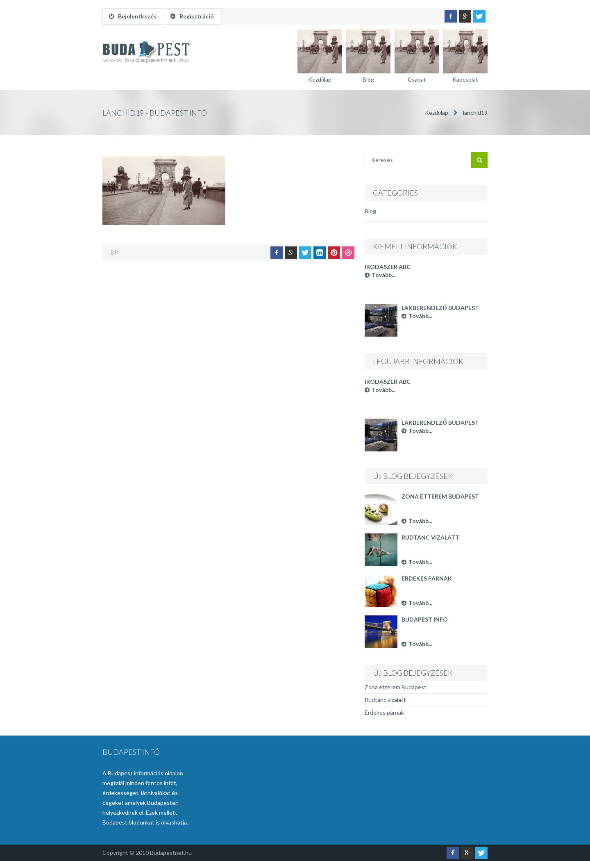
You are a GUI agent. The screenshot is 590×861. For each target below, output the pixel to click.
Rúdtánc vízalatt (430, 537)
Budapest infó (425, 619)
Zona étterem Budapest (440, 496)
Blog (370, 210)
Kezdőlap (436, 112)
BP (114, 252)
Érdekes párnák (427, 578)
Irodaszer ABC (388, 266)
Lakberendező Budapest (440, 307)
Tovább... (380, 274)
